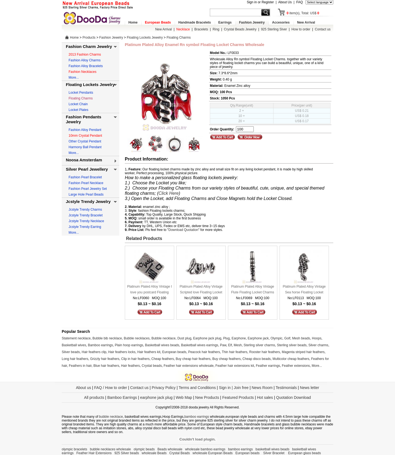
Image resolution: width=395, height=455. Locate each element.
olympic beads (144, 449)
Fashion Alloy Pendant (85, 130)
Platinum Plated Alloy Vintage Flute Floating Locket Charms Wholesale (252, 290)
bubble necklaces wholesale (110, 449)
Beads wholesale (169, 449)
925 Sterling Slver (274, 29)
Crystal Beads (179, 453)
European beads (174, 352)
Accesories (281, 22)
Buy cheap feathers (226, 359)
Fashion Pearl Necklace (86, 183)
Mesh (238, 345)
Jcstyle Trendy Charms (85, 209)
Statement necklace (76, 338)
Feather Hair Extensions (94, 453)
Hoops (316, 338)
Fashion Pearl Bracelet (85, 177)
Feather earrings (268, 366)
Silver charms (318, 345)
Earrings (225, 22)
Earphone (239, 338)
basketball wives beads (272, 449)
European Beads (158, 22)
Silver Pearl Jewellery (87, 169)
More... (74, 77)
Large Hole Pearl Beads (86, 194)
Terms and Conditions (197, 387)
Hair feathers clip (94, 352)
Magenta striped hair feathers (303, 352)
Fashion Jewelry (251, 22)
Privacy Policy (164, 387)
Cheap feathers (162, 359)
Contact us (323, 29)
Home (132, 22)
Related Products (143, 238)
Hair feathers (130, 366)
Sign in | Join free (234, 387)
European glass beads (304, 453)
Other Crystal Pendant (85, 141)
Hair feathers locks (121, 352)
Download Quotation (183, 230)
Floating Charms (179, 37)
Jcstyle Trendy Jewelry (88, 201)
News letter (309, 387)
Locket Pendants (81, 93)
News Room (262, 387)
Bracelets (201, 29)
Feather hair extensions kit (234, 366)
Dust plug (184, 338)
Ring (216, 29)
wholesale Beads (154, 453)
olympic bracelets (74, 449)
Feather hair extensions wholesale (189, 366)
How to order (301, 29)
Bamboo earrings (100, 345)
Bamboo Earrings (122, 397)
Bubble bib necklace (107, 338)
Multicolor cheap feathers (291, 359)
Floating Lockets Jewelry (145, 37)
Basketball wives (74, 345)
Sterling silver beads (291, 345)
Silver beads (71, 352)
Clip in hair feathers (135, 359)
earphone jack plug (156, 397)
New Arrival (306, 22)
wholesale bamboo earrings (205, 449)
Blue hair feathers (106, 366)
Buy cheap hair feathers (193, 359)
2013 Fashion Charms (85, 54)
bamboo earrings (196, 417)
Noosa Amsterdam (84, 160)
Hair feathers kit (148, 352)
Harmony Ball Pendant (85, 147)
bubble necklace (111, 417)
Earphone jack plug (207, 338)
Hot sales (265, 397)
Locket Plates (78, 110)
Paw (223, 345)
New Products (207, 397)
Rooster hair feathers (264, 352)
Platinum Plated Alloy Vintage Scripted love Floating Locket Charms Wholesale (201, 290)
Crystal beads (152, 366)
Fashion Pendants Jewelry (83, 119)
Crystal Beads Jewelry (240, 29)
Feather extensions (296, 366)
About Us (285, 2)
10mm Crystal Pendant (85, 136)
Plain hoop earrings (129, 345)
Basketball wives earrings (199, 345)
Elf (230, 345)
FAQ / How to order (110, 387)
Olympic (276, 338)
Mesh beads (301, 338)
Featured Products (238, 397)
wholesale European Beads (213, 453)
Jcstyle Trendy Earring (85, 227)
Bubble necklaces (136, 338)
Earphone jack (258, 338)
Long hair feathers (75, 359)
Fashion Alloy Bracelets (86, 66)
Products (89, 37)
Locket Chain (78, 104)
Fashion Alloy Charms (85, 60)
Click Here (169, 193)
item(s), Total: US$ (303, 13)
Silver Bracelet (274, 453)
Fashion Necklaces (82, 72)
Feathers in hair (80, 366)
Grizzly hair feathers (104, 359)
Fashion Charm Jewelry (89, 46)
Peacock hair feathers (204, 352)
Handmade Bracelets (194, 22)
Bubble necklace (163, 338)
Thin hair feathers (234, 352)
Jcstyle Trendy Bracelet (86, 215)
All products (94, 397)
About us (83, 387)
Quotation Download (293, 397)
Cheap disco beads (256, 359)
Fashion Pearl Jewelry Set (88, 189)
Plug (226, 338)
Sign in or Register (260, 2)
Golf (287, 338)
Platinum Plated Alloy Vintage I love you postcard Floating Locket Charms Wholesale (149, 290)
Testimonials (286, 387)
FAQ (299, 2)
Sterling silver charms (259, 345)
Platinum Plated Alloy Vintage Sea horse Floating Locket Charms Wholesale (304, 290)
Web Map (184, 397)
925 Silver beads (126, 453)
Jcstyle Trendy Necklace (86, 221)
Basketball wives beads (162, 345)
